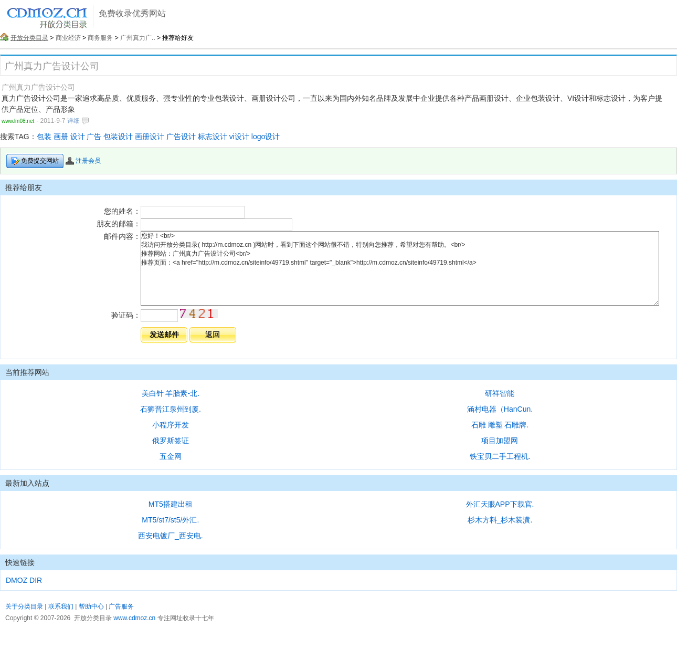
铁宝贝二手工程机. (500, 456)
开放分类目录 (29, 37)
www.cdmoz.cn (134, 618)
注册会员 (83, 160)
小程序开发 (170, 425)
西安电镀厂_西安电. (170, 535)
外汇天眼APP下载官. (500, 504)
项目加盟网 (499, 440)
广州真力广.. (137, 37)
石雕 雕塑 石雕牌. (500, 425)
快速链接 (20, 562)
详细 (77, 120)
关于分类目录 (24, 606)
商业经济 (68, 37)
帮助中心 (91, 606)
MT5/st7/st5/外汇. (170, 520)
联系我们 (60, 606)
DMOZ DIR (24, 580)
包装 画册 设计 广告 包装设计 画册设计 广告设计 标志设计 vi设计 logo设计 (158, 136)
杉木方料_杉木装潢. (500, 520)
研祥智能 (499, 393)
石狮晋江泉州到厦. (170, 409)
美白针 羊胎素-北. (170, 393)
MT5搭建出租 (171, 504)
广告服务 (121, 606)
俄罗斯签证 (170, 440)
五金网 (171, 456)
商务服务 (100, 37)
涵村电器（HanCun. (500, 409)
